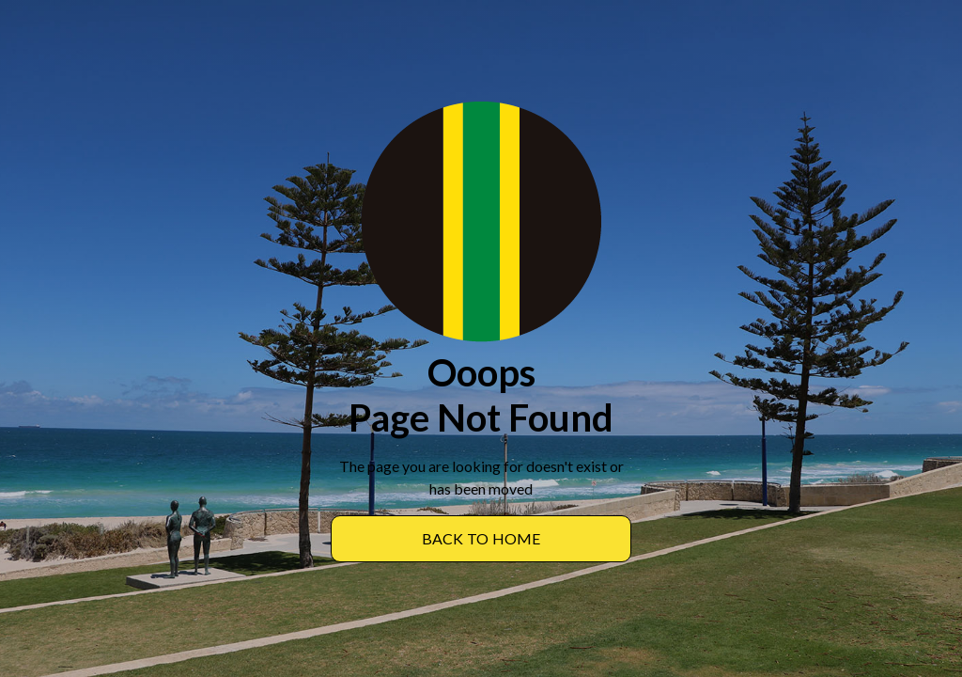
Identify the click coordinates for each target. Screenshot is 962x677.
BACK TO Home (481, 538)
